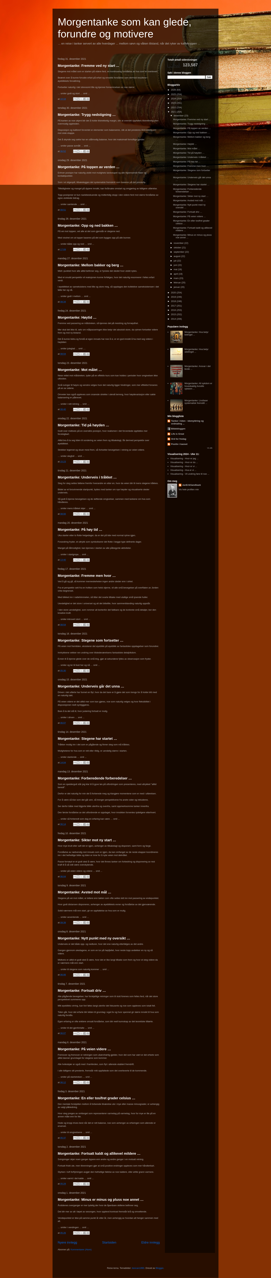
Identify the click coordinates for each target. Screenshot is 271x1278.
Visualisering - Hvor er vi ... (183, 466)
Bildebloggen (178, 428)
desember (179, 115)
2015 (174, 314)
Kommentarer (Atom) (81, 1249)
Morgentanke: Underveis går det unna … (91, 686)
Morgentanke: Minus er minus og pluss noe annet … (101, 1199)
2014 (174, 319)
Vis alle (209, 448)
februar (177, 282)
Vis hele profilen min (189, 489)
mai (176, 269)
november (179, 243)
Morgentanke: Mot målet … (80, 370)
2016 (174, 310)
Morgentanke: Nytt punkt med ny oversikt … (94, 938)
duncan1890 (138, 1268)
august (177, 256)
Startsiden (109, 1242)
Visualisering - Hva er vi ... (183, 470)
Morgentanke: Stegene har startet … (87, 738)
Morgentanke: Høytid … (77, 317)
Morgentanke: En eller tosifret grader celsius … (96, 1098)
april (176, 274)
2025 (174, 94)
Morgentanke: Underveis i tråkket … (87, 477)
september (179, 252)
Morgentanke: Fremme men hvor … (87, 576)
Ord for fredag (178, 439)
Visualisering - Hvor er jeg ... (184, 458)
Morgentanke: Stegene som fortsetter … (90, 640)
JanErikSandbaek (191, 485)
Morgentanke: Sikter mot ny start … (87, 840)
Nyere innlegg (67, 1242)
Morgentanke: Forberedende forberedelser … (95, 778)
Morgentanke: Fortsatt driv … (82, 990)
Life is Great (177, 434)
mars (176, 278)
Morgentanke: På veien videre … (84, 1049)
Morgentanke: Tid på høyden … (83, 425)
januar (177, 287)
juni (176, 265)
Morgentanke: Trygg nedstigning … (87, 115)
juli (175, 260)
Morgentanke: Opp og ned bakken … (88, 225)
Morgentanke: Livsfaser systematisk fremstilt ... (196, 402)
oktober (178, 247)
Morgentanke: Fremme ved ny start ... (88, 66)
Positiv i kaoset (179, 444)
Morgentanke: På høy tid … (80, 529)
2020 (174, 292)
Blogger (159, 1268)
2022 (174, 107)
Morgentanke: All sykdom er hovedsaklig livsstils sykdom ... (198, 386)
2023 (174, 103)
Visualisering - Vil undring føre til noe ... (189, 474)
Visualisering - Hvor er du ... (184, 462)
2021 (174, 111)
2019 (174, 297)
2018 (174, 301)
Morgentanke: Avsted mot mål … (84, 892)
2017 (174, 305)
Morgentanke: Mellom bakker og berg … (90, 265)
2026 (174, 89)
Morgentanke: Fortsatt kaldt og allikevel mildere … (99, 1153)
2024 (174, 98)
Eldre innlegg (150, 1242)
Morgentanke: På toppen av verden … (89, 167)
